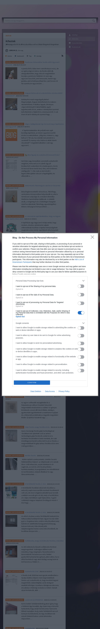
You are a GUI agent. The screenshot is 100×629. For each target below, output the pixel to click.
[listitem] (50, 280)
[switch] (81, 286)
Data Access (50, 391)
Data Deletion (35, 391)
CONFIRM (32, 383)
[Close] (93, 238)
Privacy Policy (64, 391)
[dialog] (50, 314)
